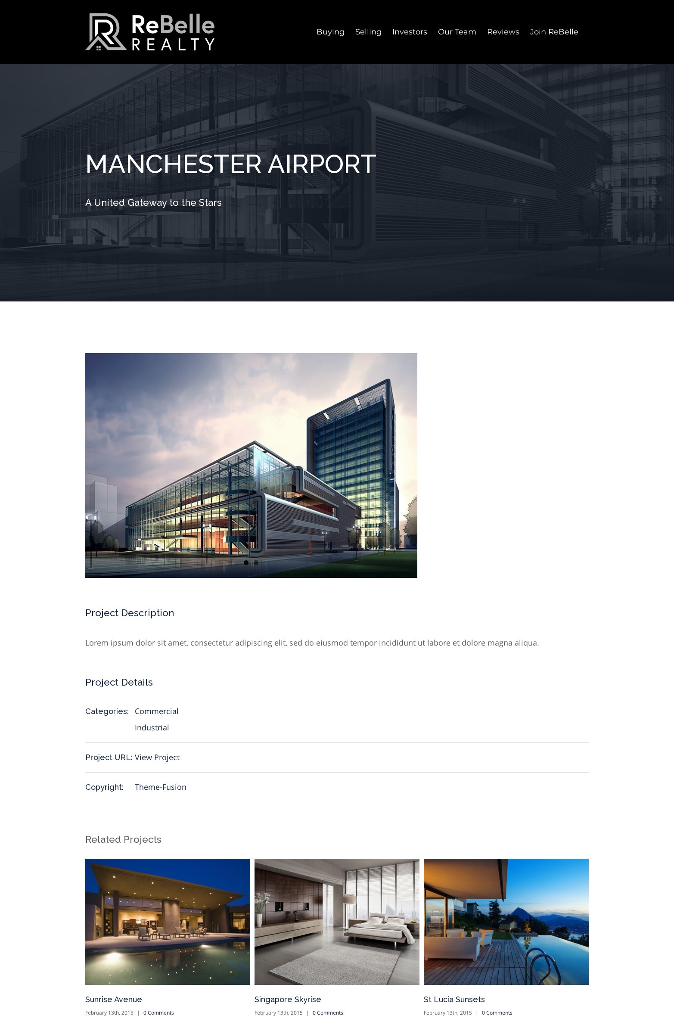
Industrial (152, 727)
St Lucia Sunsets (454, 999)
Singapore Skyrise (288, 999)
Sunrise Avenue (113, 999)
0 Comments (158, 1012)
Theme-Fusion (160, 787)
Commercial (157, 711)
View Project (157, 757)
